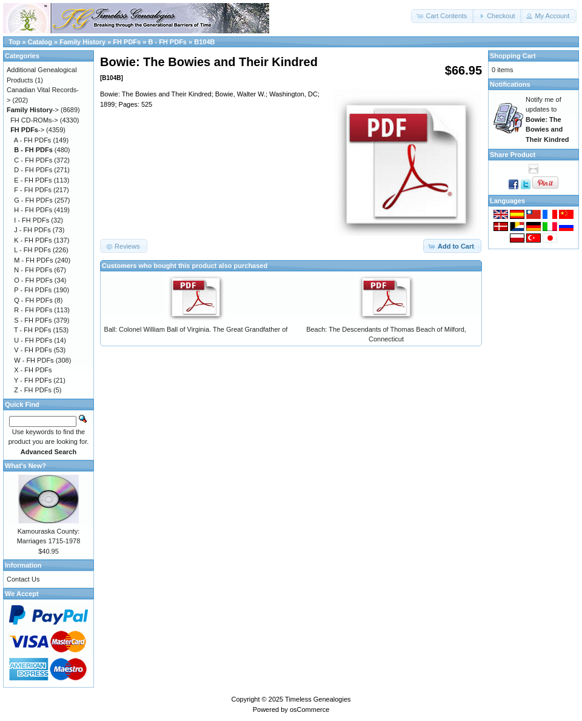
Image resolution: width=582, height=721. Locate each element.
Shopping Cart (513, 55)
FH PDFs (127, 41)
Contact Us (23, 579)
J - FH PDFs (32, 229)
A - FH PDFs (33, 140)
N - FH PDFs (33, 269)
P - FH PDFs (33, 289)
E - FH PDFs (33, 180)
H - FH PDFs (33, 209)
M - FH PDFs (33, 260)
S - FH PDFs (33, 320)
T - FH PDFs (33, 330)
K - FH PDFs (33, 240)
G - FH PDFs (33, 200)
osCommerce (309, 709)
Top (14, 41)
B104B (204, 41)
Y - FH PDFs (33, 380)
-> (33, 109)
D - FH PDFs (33, 169)
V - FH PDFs (33, 350)
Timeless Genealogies (317, 699)
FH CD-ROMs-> (34, 120)
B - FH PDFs (167, 41)
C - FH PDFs (33, 160)
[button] (442, 16)
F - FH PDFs (33, 189)
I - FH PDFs (31, 220)
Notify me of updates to (547, 119)
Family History (82, 41)
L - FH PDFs (32, 249)
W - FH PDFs (33, 360)
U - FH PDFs (33, 340)
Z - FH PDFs (33, 390)
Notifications (510, 84)
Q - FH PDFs (33, 300)
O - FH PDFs (33, 280)
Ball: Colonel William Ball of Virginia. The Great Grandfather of (196, 329)
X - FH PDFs (33, 370)
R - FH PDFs (33, 310)
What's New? (25, 465)
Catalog (40, 41)
